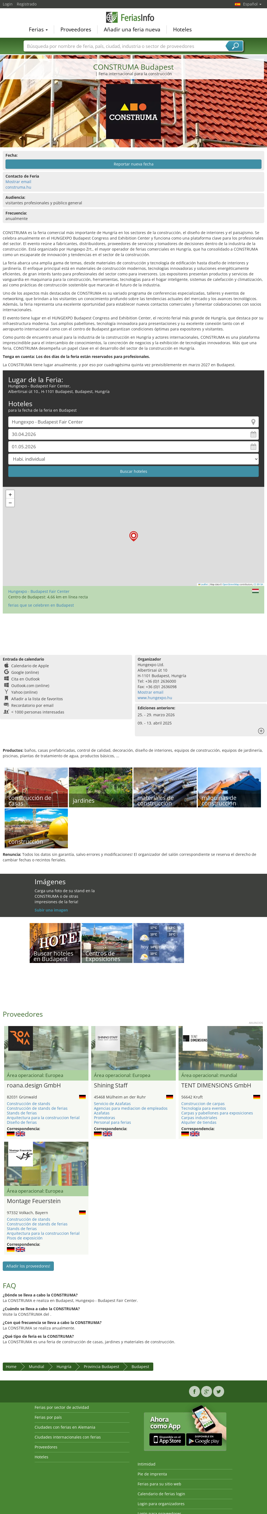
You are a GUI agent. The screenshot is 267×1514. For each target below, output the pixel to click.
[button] (133, 536)
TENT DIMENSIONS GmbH (216, 1085)
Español (252, 4)
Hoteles (182, 29)
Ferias (38, 29)
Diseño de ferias (22, 1122)
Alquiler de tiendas (198, 1122)
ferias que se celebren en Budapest (41, 605)
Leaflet (203, 584)
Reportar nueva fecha (134, 164)
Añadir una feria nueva (132, 29)
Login (8, 4)
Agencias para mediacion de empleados (131, 1108)
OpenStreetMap (230, 584)
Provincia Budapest (101, 1366)
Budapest (140, 1366)
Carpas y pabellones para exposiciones (217, 1113)
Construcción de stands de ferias (37, 1108)
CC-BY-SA (258, 584)
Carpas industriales (199, 1117)
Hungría (64, 1366)
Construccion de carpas (203, 1103)
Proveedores (75, 29)
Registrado (27, 4)
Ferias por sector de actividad (62, 1407)
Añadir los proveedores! (28, 1266)
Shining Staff (110, 1085)
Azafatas (102, 1113)
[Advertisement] (133, 631)
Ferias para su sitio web (159, 1483)
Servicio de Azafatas (112, 1103)
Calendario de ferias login (161, 1493)
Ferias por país (48, 1417)
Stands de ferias (22, 1113)
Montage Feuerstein (34, 1201)
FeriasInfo (133, 17)
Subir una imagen (51, 910)
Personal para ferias (112, 1122)
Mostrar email (18, 181)
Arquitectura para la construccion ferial (43, 1117)
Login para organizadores (161, 1503)
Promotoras (104, 1117)
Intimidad (146, 1464)
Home (11, 1366)
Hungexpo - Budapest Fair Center (38, 591)
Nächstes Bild (260, 1048)
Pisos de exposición (25, 1238)
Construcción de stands (28, 1103)
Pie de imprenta (152, 1474)
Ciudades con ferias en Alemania (65, 1427)
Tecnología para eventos (203, 1108)
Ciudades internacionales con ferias (68, 1437)
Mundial (36, 1366)
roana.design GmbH (34, 1085)
